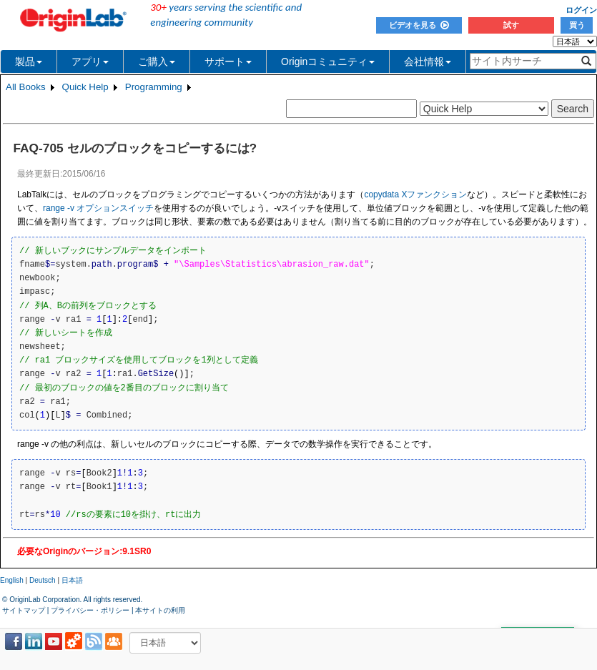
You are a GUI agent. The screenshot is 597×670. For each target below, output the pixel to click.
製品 (28, 61)
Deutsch (42, 580)
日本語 (72, 580)
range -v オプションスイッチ (98, 208)
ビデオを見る (419, 25)
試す (511, 25)
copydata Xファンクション (415, 194)
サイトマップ (23, 610)
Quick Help (85, 87)
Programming (153, 87)
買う (577, 25)
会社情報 (427, 61)
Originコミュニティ (328, 61)
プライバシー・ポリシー (90, 610)
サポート (228, 61)
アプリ (90, 61)
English (12, 580)
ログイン (581, 10)
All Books (26, 87)
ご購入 (156, 61)
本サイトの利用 (160, 610)
